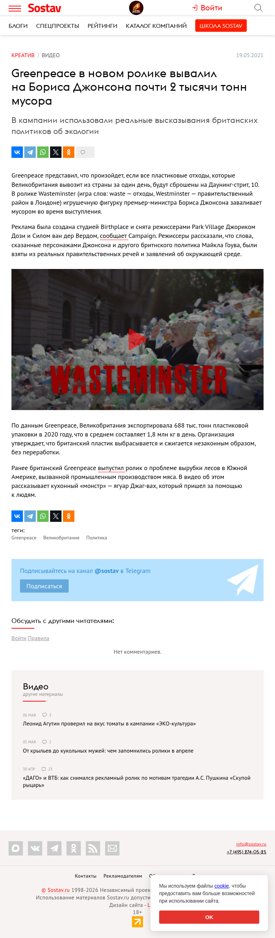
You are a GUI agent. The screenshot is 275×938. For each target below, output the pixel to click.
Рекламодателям (122, 876)
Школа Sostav (221, 25)
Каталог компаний (156, 25)
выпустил (112, 468)
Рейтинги (102, 25)
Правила (38, 638)
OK (209, 917)
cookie (222, 886)
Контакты (86, 876)
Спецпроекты (57, 25)
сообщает (114, 235)
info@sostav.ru (251, 844)
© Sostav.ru (55, 890)
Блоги (18, 25)
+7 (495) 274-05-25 (246, 851)
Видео (36, 686)
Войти (18, 638)
